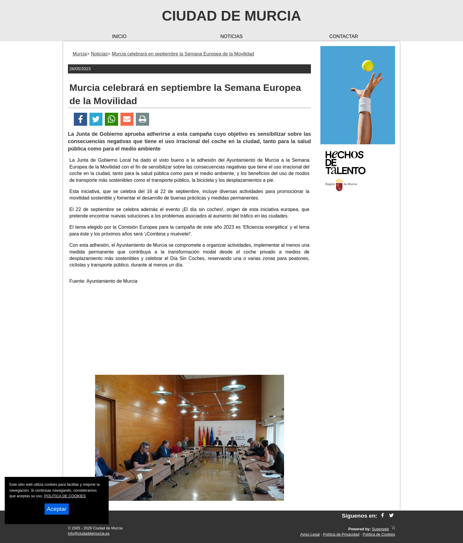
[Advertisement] (189, 330)
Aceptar (56, 509)
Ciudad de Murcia (231, 16)
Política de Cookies (379, 534)
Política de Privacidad (341, 534)
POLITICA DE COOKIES (65, 496)
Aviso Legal (310, 534)
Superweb (380, 529)
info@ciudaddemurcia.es (89, 533)
